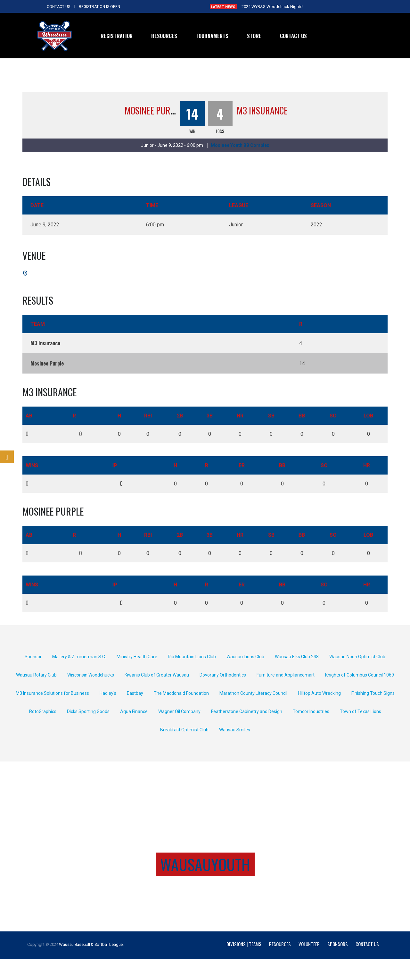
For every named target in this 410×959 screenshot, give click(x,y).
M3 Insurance (262, 110)
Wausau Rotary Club (36, 674)
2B (180, 416)
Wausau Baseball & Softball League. (91, 944)
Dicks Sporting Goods (88, 711)
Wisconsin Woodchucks (90, 674)
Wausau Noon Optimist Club (357, 656)
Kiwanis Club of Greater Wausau (157, 674)
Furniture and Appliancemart (286, 674)
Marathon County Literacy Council (253, 693)
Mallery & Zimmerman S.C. (79, 656)
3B (210, 416)
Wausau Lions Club (245, 656)
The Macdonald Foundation (181, 693)
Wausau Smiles (234, 729)
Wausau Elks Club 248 (297, 656)
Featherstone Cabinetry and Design (246, 711)
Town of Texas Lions (360, 711)
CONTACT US (58, 6)
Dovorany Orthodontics (223, 674)
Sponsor (33, 656)
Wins (32, 465)
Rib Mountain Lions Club (192, 656)
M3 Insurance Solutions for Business (52, 693)
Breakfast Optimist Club (184, 729)
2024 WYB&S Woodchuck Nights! (272, 6)
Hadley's (108, 693)
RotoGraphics (42, 711)
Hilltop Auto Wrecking (319, 693)
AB (29, 416)
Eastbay (135, 693)
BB (302, 416)
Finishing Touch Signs (373, 693)
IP (114, 465)
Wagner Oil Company (179, 711)
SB (271, 416)
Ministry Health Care (137, 656)
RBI (148, 416)
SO (333, 416)
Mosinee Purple (154, 110)
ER (242, 465)
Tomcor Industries (311, 711)
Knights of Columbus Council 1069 (359, 674)
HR (240, 416)
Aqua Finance (134, 711)
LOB (368, 416)
